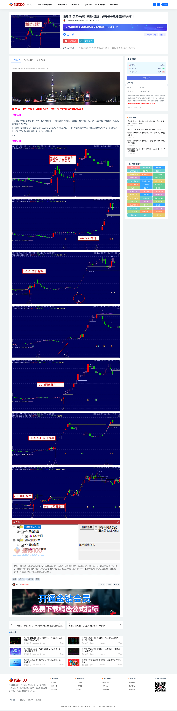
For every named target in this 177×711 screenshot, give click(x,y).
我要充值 (132, 690)
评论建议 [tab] (28, 60)
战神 (133, 188)
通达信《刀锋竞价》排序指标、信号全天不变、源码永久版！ (146, 134)
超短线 (133, 208)
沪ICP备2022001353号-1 (89, 707)
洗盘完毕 (159, 198)
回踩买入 (146, 181)
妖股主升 (159, 181)
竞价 (159, 201)
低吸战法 (146, 174)
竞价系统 (105, 690)
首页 (21, 68)
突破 (146, 201)
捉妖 (146, 191)
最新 (146, 195)
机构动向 (159, 195)
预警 (146, 215)
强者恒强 (159, 184)
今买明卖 (134, 174)
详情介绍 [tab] (16, 60)
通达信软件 (146, 212)
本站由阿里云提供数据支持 (107, 707)
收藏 (163, 35)
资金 (159, 205)
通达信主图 (85, 655)
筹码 (146, 205)
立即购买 (70, 41)
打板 (146, 188)
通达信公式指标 (30, 68)
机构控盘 (134, 198)
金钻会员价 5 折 (151, 35)
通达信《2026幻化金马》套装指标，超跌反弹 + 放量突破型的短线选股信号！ (145, 122)
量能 (133, 215)
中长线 (159, 167)
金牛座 (20, 584)
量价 (159, 212)
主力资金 (134, 171)
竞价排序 (134, 205)
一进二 (133, 167)
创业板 (133, 178)
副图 (14, 579)
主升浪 (146, 171)
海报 (109, 585)
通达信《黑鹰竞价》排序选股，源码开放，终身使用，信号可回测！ (146, 142)
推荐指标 (26, 644)
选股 (37, 579)
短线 (133, 201)
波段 (146, 198)
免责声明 (54, 683)
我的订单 (132, 687)
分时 (159, 174)
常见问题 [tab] (41, 60)
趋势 (159, 208)
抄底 (159, 188)
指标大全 (54, 687)
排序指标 (159, 191)
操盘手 (133, 195)
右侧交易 (30, 579)
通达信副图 (70, 20)
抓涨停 (133, 191)
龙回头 (159, 215)
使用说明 (105, 683)
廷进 (146, 184)
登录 (164, 4)
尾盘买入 (134, 184)
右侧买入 (21, 579)
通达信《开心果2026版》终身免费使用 (141, 129)
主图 (159, 171)
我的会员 (132, 683)
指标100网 (76, 707)
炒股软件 (105, 687)
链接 (116, 585)
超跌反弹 (146, 208)
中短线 (146, 167)
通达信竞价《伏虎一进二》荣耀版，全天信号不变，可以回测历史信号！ (146, 150)
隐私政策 (54, 690)
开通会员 (85, 41)
